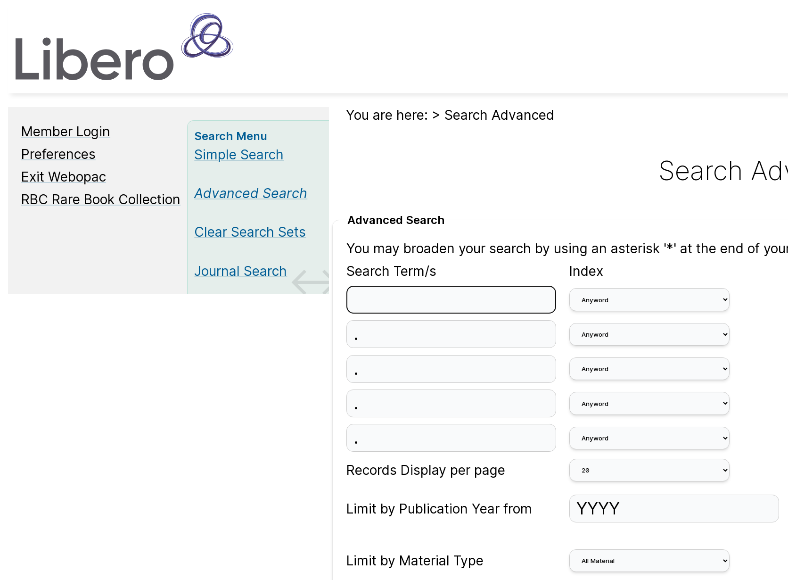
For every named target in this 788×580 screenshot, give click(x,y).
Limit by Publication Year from (439, 509)
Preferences (58, 154)
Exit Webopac (63, 177)
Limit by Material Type (415, 561)
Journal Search (240, 271)
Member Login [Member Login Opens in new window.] (65, 132)
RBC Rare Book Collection (101, 199)
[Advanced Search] (250, 193)
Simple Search (239, 155)
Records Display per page (425, 470)
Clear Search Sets (250, 232)
